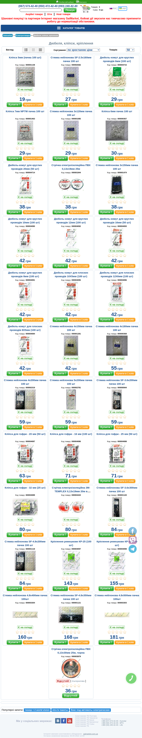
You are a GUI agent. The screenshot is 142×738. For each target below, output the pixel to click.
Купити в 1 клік (33, 104)
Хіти (49, 14)
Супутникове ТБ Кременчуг (86, 722)
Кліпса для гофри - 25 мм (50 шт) (117, 434)
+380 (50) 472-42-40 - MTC (112, 723)
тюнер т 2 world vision (37, 710)
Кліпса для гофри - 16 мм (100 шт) (71, 434)
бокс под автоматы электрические (90, 710)
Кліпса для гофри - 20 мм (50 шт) (25, 434)
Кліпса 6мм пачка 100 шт (117, 111)
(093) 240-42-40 (67, 6)
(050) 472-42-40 (48, 6)
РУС (113, 8)
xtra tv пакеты (60, 710)
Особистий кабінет (65, 2)
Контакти (81, 2)
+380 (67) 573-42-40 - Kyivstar (113, 721)
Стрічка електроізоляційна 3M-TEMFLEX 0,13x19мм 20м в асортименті (71, 491)
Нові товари (63, 14)
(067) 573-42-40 (28, 6)
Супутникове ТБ (82, 726)
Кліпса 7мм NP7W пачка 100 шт (25, 111)
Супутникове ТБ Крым (84, 720)
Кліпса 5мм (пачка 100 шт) (25, 57)
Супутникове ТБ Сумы (84, 724)
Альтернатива (78, 681)
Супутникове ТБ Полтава (86, 716)
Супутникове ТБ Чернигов (86, 718)
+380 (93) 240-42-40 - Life (112, 725)
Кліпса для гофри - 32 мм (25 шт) (25, 487)
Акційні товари (34, 14)
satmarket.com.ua (90, 734)
